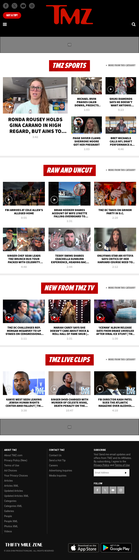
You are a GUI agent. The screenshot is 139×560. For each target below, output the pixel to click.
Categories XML (13, 506)
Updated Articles (13, 490)
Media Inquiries (57, 475)
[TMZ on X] (14, 6)
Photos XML (11, 526)
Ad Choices (10, 470)
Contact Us (55, 455)
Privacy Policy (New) (15, 460)
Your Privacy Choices (16, 475)
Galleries (9, 511)
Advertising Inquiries (60, 470)
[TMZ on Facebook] (6, 6)
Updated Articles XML (16, 495)
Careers (53, 465)
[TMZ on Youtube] (23, 6)
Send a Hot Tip (57, 460)
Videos (8, 531)
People (8, 516)
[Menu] (5, 24)
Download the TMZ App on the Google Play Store (116, 547)
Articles (8, 480)
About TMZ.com (13, 455)
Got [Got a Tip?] (12, 15)
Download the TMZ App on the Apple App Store (83, 547)
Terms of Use (11, 465)
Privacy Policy (101, 465)
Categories (10, 501)
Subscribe (125, 472)
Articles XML (11, 485)
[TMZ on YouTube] (113, 490)
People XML (11, 521)
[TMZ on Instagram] (32, 6)
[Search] (134, 24)
